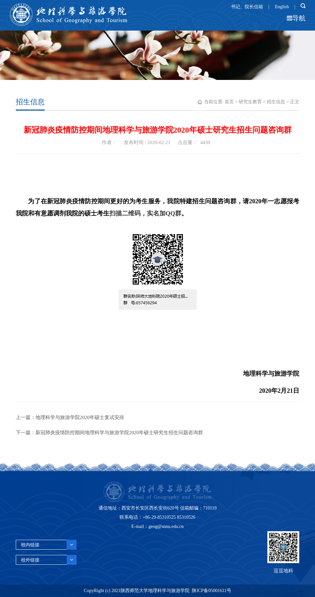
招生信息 (276, 101)
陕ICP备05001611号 (211, 590)
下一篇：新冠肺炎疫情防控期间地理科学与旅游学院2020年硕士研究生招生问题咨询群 (109, 432)
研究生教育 (250, 101)
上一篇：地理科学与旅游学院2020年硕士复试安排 (70, 417)
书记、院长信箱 (247, 6)
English (282, 6)
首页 (229, 101)
